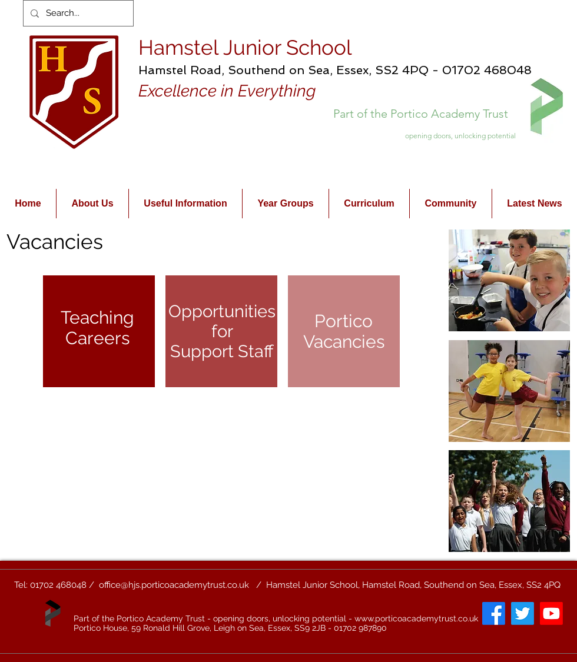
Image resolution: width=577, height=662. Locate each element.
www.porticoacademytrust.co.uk (416, 618)
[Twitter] (522, 613)
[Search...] (77, 13)
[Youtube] (551, 613)
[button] (509, 280)
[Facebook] (493, 613)
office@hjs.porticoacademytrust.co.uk (174, 585)
